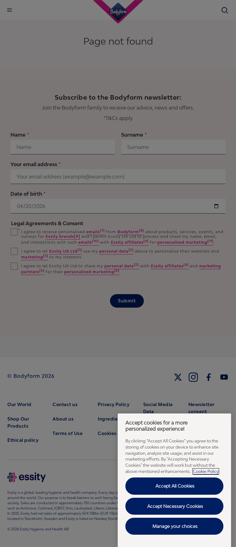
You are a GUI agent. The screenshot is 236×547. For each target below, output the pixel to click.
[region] (174, 480)
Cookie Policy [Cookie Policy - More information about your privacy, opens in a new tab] (205, 471)
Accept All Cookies (175, 486)
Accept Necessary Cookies (175, 506)
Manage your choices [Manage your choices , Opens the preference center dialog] (175, 526)
